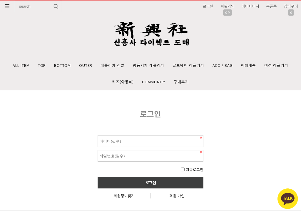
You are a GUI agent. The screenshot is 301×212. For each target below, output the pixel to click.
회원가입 (227, 6)
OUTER (100, 66)
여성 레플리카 (105, 83)
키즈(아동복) (138, 83)
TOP (52, 66)
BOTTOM (74, 66)
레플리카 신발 (129, 66)
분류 (7, 6)
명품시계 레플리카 (167, 66)
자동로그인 (194, 172)
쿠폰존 (271, 6)
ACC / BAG (245, 66)
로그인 (208, 6)
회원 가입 (177, 198)
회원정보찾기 (124, 198)
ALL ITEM (29, 66)
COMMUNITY (171, 83)
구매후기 (200, 83)
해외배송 (273, 66)
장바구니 (291, 6)
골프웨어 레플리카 (209, 66)
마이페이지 (250, 6)
